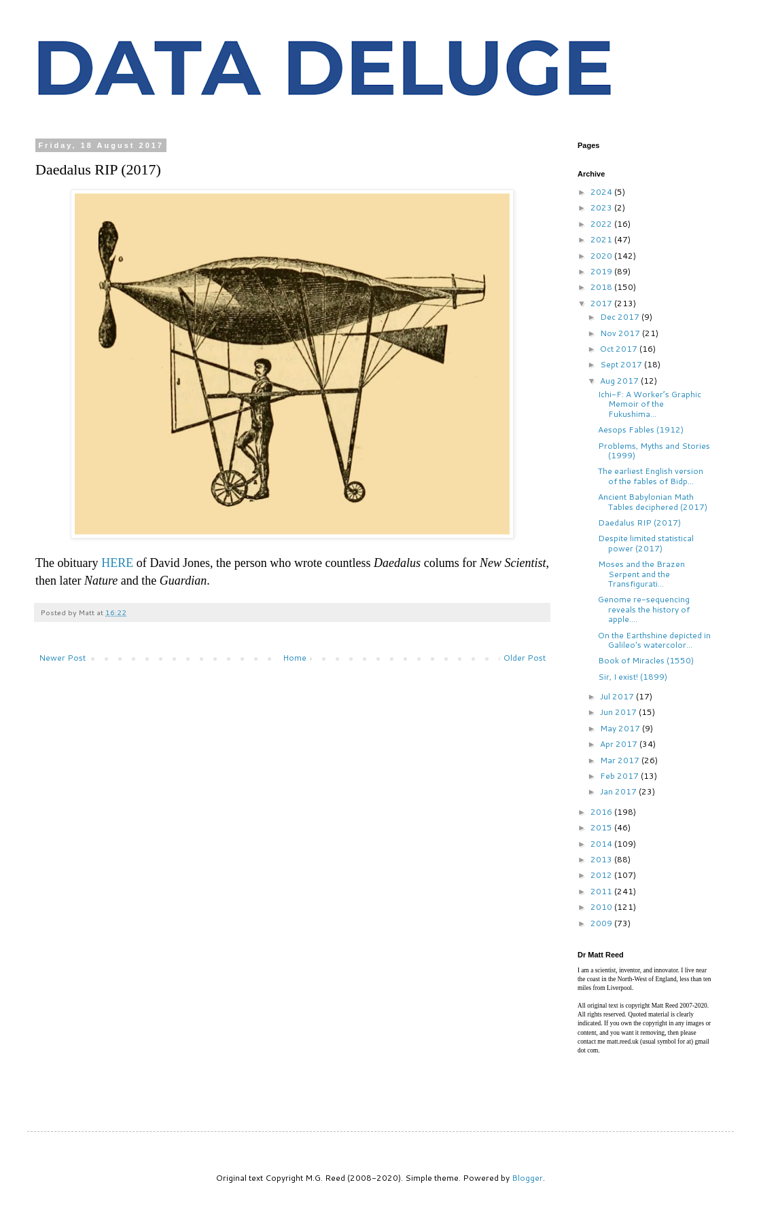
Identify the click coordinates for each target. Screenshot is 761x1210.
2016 (602, 812)
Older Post (524, 657)
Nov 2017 (621, 333)
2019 (602, 271)
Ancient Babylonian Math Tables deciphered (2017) (652, 501)
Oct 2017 (619, 348)
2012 (602, 875)
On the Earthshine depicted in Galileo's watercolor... (654, 639)
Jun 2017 (619, 712)
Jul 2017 (618, 696)
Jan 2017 (619, 791)
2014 (602, 843)
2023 (602, 207)
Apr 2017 (619, 744)
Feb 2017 (620, 776)
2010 (602, 907)
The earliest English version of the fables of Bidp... (650, 475)
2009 (602, 923)
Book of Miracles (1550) (646, 660)
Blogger (527, 1178)
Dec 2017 (620, 317)
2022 (602, 224)
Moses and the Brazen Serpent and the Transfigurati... (641, 573)
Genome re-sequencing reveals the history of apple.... (644, 609)
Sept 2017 (622, 364)
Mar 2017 (620, 760)
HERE (117, 563)
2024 (602, 192)
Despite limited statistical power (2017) (646, 542)
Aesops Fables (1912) (641, 429)
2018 (602, 287)
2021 (602, 239)
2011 (602, 891)
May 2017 (621, 728)
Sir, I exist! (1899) (632, 676)
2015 (602, 827)
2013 (602, 859)
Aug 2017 (620, 380)
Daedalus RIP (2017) (639, 522)
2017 (602, 303)
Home (294, 657)
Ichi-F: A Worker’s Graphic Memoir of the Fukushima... (649, 404)
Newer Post (62, 657)
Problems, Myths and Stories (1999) (654, 450)
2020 (602, 255)
